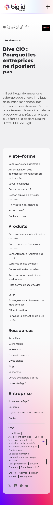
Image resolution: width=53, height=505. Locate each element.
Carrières (13, 407)
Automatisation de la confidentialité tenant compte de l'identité (25, 173)
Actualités (14, 338)
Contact (13, 418)
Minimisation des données (23, 204)
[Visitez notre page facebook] (21, 485)
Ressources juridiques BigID (22, 447)
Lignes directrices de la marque (26, 412)
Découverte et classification (24, 164)
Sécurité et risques (18, 183)
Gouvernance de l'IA (19, 189)
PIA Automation (17, 310)
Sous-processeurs (17, 464)
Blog (11, 366)
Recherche (14, 372)
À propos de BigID (18, 401)
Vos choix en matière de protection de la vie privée (21, 441)
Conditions (14, 433)
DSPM (11, 294)
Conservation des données (23, 269)
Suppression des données (23, 263)
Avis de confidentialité (19, 437)
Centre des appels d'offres (23, 377)
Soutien (34, 464)
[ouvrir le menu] (48, 7)
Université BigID (17, 383)
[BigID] (15, 7)
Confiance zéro (17, 216)
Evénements (15, 344)
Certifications (15, 450)
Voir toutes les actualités (16, 27)
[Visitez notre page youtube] (26, 485)
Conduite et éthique (18, 454)
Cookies (38, 437)
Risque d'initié (16, 210)
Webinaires (14, 349)
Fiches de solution (18, 355)
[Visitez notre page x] (9, 485)
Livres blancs (15, 360)
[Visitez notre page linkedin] (15, 485)
